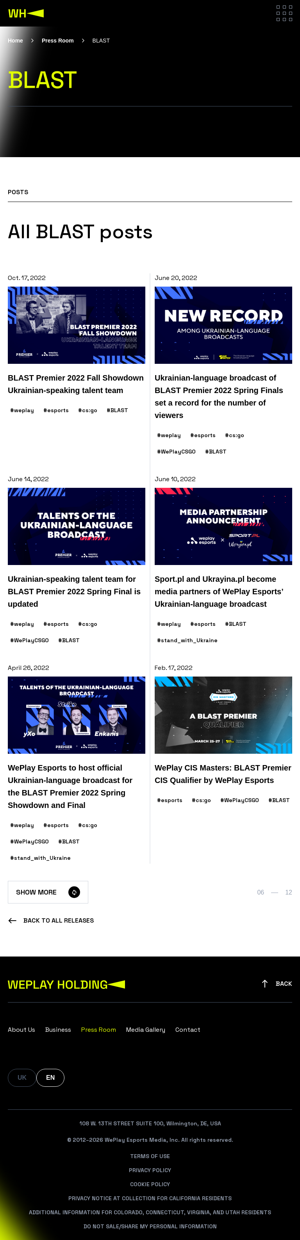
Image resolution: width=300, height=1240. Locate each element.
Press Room (58, 40)
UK (22, 1077)
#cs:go (87, 410)
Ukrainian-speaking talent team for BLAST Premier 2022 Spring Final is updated (74, 591)
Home (15, 40)
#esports (56, 410)
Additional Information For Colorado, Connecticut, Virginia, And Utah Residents (150, 1212)
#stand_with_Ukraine (187, 640)
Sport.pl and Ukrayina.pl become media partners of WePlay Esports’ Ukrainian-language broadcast (219, 591)
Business (58, 1030)
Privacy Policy (150, 1170)
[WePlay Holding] (26, 13)
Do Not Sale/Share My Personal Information (150, 1226)
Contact (187, 1030)
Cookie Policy (150, 1184)
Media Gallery (145, 1030)
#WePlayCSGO (176, 451)
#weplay (22, 410)
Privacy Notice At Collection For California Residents (150, 1198)
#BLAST (117, 410)
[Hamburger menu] (284, 13)
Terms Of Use (150, 1156)
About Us (21, 1030)
